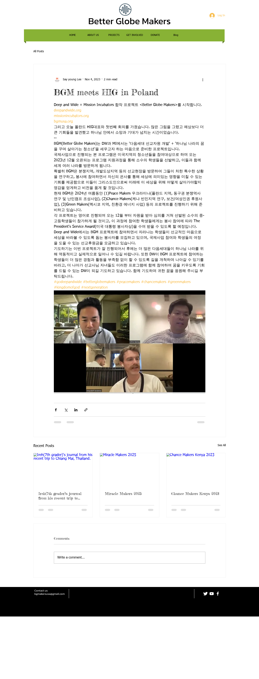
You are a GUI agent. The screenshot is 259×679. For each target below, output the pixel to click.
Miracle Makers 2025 (123, 493)
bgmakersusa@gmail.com (49, 594)
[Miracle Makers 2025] (129, 469)
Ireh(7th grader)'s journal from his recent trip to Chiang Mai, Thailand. (59, 495)
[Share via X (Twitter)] (66, 410)
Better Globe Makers (129, 21)
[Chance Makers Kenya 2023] (196, 469)
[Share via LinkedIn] (76, 410)
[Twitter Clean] (205, 593)
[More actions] (202, 79)
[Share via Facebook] (56, 410)
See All (222, 445)
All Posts (38, 51)
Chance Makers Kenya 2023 (195, 493)
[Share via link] (86, 410)
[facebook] (217, 593)
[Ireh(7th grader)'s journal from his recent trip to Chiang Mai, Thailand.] (63, 469)
